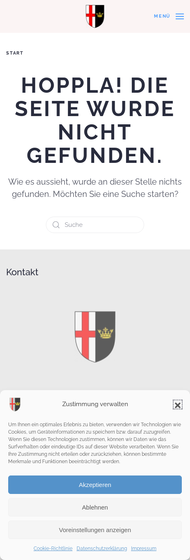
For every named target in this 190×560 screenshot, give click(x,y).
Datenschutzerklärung (102, 548)
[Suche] (95, 225)
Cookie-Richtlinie (53, 548)
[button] (178, 404)
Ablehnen (95, 507)
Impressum (143, 548)
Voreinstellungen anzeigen (95, 529)
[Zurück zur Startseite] (95, 16)
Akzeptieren (95, 484)
